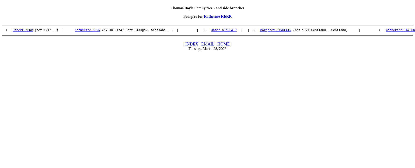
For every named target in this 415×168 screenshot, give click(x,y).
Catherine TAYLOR (400, 30)
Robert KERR (23, 30)
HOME (223, 44)
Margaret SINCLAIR (275, 30)
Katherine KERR (218, 16)
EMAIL (207, 44)
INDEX (191, 44)
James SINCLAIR (224, 30)
